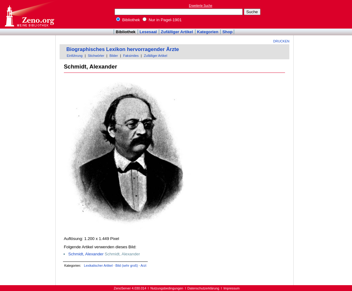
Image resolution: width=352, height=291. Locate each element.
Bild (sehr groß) (126, 265)
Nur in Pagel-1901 (162, 20)
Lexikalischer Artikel (98, 265)
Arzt (143, 265)
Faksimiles (131, 55)
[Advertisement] (323, 14)
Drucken (281, 41)
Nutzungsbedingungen (167, 288)
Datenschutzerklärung (203, 288)
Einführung (75, 55)
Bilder (113, 55)
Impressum (231, 288)
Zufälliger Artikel (177, 31)
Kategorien (207, 31)
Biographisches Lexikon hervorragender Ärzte (122, 49)
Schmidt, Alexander (86, 254)
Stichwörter (96, 55)
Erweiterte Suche (200, 5)
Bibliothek (128, 20)
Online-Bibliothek (29, 14)
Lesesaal (148, 31)
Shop (227, 31)
